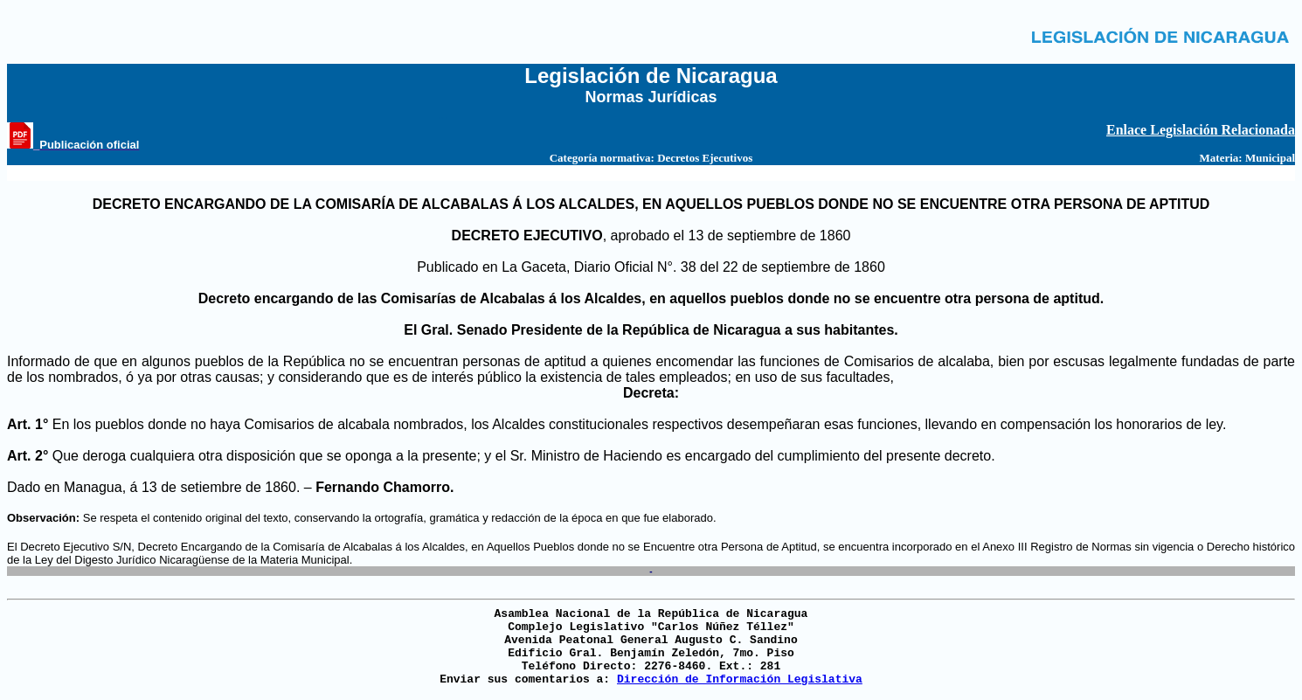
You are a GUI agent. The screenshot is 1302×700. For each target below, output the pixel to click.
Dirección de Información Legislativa (739, 679)
